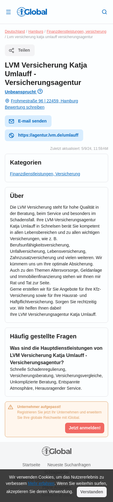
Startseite (31, 464)
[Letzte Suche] (105, 12)
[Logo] (32, 12)
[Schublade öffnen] (8, 12)
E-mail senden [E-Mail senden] (27, 121)
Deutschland (15, 31)
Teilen (19, 50)
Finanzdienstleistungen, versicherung (76, 31)
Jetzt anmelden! (85, 427)
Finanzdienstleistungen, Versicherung (45, 173)
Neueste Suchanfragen (68, 464)
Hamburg (35, 31)
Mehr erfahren (41, 483)
